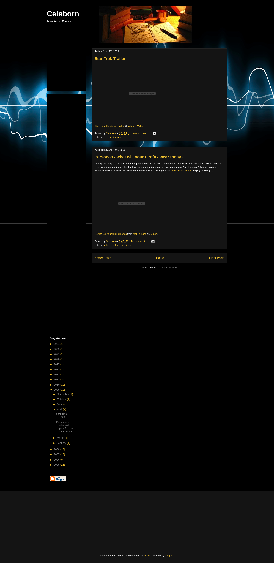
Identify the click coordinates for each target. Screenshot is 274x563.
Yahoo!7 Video (135, 126)
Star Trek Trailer (110, 58)
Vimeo (153, 234)
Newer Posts (103, 258)
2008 (57, 449)
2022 (57, 349)
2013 (57, 369)
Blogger (169, 555)
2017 (57, 364)
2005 (57, 464)
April (60, 409)
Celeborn (63, 14)
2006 (57, 459)
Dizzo (147, 555)
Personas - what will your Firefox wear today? (139, 157)
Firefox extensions (121, 245)
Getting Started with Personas (111, 234)
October (62, 399)
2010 (57, 384)
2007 (57, 454)
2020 (57, 359)
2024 (57, 343)
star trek (116, 137)
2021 (57, 354)
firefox (106, 245)
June (60, 404)
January (62, 443)
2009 (57, 389)
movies (107, 137)
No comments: (141, 133)
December (63, 394)
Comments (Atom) (167, 267)
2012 (57, 374)
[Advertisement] (68, 68)
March (61, 437)
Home (160, 258)
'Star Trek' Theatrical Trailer (109, 126)
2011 (57, 379)
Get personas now (182, 170)
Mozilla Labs (139, 234)
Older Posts (216, 258)
